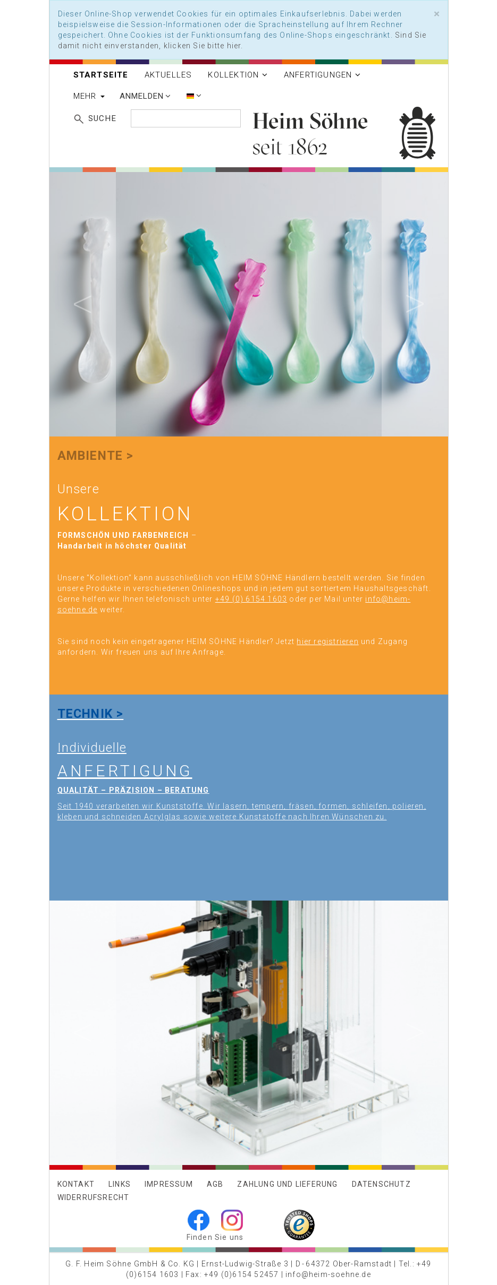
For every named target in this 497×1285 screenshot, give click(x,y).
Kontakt (76, 1184)
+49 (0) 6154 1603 (251, 599)
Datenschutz (381, 1184)
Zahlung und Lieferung (287, 1184)
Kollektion (237, 75)
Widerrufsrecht (93, 1197)
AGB (215, 1184)
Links (119, 1184)
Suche (102, 118)
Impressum (169, 1184)
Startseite (101, 75)
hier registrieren (327, 641)
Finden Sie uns (215, 1237)
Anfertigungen (322, 75)
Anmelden (145, 96)
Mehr (89, 96)
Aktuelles (168, 75)
